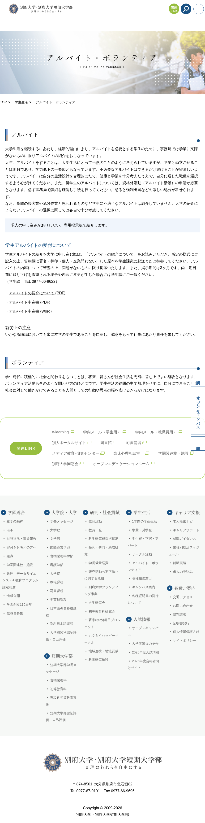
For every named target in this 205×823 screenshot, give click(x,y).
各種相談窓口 (142, 578)
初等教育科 (58, 689)
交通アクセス (183, 597)
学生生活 (21, 102)
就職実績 (179, 563)
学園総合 (16, 512)
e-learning (60, 432)
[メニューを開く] (198, 9)
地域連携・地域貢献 (103, 651)
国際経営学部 (60, 547)
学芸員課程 (58, 599)
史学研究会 (97, 603)
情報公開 (13, 596)
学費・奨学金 (142, 530)
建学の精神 (15, 521)
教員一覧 (95, 530)
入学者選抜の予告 (145, 643)
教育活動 (95, 521)
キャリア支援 (187, 512)
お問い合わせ (183, 606)
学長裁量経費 (98, 563)
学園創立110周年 (19, 604)
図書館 (106, 443)
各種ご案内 (185, 588)
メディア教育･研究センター (75, 453)
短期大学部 (62, 656)
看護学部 (56, 565)
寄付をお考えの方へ (21, 547)
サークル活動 (142, 554)
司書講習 (133, 443)
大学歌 (55, 530)
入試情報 (198, 443)
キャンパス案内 (143, 587)
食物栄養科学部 (61, 556)
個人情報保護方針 (186, 632)
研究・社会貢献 (105, 512)
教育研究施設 (98, 660)
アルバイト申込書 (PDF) (29, 302)
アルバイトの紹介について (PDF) (37, 293)
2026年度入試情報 (145, 652)
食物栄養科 (58, 680)
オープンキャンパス (198, 411)
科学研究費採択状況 (103, 538)
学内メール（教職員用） (156, 432)
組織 (10, 556)
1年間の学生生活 (144, 521)
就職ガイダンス (184, 538)
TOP (3, 102)
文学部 (55, 538)
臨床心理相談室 (129, 453)
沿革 (10, 530)
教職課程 (56, 582)
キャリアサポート (186, 530)
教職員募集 (15, 613)
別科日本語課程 (61, 624)
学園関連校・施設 (173, 453)
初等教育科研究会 (102, 611)
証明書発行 (181, 623)
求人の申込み (183, 572)
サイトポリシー (184, 640)
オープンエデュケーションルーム (121, 464)
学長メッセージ (61, 521)
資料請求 (198, 378)
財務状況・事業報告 (21, 538)
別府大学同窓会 (65, 464)
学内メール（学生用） (102, 432)
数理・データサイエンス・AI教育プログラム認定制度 (20, 580)
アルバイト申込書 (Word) (30, 311)
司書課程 (56, 591)
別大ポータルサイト (69, 443)
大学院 (55, 573)
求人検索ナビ (183, 521)
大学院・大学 (64, 512)
